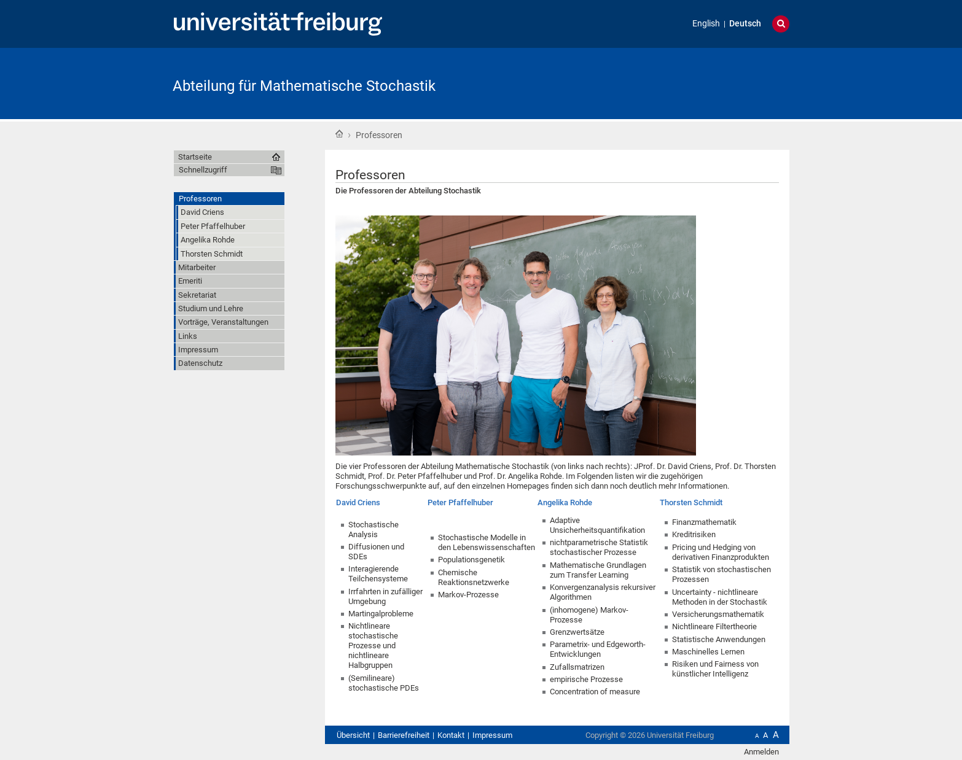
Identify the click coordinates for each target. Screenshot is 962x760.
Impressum (492, 735)
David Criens (358, 502)
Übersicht (353, 735)
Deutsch (745, 23)
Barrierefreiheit (403, 735)
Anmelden (761, 751)
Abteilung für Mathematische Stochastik (304, 86)
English (706, 23)
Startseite (339, 134)
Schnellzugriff (203, 169)
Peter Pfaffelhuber (460, 502)
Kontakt (450, 735)
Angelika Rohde (565, 502)
